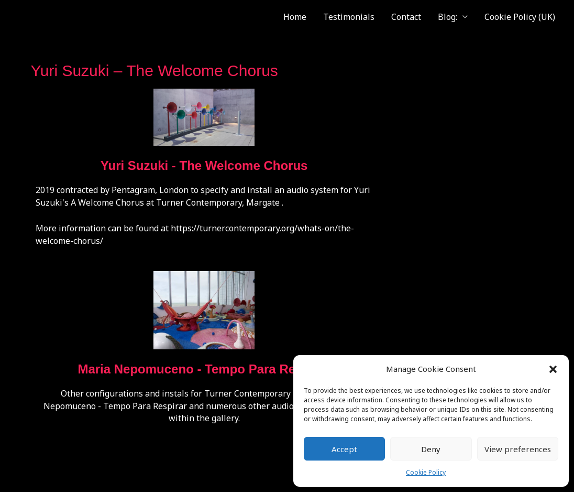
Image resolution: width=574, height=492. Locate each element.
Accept (344, 449)
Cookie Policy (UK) (519, 17)
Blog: (447, 17)
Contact (406, 17)
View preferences (517, 449)
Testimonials (348, 17)
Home (294, 17)
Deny (430, 449)
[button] (553, 369)
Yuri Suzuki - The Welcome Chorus (204, 165)
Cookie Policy (426, 472)
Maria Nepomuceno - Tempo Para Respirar (204, 369)
